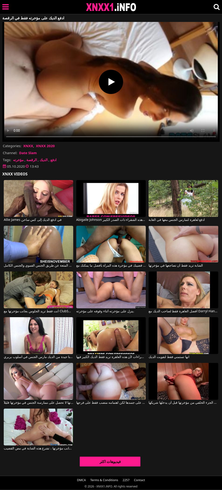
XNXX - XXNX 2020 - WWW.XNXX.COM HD (111, 7)
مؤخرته (18, 159)
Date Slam (28, 152)
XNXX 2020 (45, 145)
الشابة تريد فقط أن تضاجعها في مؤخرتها (176, 266)
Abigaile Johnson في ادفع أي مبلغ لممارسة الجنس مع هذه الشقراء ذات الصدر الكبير (111, 220)
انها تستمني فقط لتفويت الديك (169, 357)
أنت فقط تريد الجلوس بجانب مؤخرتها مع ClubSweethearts (38, 311)
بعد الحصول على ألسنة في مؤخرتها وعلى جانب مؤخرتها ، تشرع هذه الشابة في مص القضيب (38, 448)
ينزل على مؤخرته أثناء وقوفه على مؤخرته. (105, 311)
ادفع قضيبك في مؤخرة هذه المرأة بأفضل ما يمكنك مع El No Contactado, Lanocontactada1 (111, 266)
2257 (126, 480)
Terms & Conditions (104, 480)
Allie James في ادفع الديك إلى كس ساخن (33, 220)
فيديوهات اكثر (110, 461)
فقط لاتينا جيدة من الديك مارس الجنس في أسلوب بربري (38, 357)
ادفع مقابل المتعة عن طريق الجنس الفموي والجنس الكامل (38, 266)
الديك (44, 159)
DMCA (81, 480)
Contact (139, 480)
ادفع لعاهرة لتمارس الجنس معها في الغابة (177, 220)
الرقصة (31, 159)
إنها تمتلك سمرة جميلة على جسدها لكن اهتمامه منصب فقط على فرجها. (111, 403)
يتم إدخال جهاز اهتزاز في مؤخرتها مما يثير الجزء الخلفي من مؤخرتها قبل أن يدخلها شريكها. (183, 403)
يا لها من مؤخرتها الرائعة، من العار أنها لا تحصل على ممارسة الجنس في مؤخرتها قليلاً (38, 403)
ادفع (53, 159)
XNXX (28, 145)
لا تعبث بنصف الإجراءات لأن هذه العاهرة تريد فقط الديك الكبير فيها (111, 357)
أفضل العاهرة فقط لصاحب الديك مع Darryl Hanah (183, 311)
